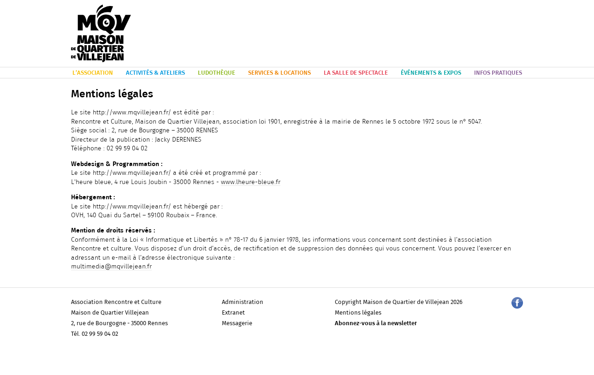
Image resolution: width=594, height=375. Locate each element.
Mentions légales (358, 313)
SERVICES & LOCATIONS (279, 73)
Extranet (233, 313)
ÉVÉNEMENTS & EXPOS (431, 73)
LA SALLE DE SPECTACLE (356, 73)
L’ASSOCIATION (92, 73)
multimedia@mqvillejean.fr (111, 266)
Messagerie (237, 324)
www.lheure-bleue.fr (250, 182)
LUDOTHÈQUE (216, 73)
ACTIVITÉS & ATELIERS (155, 73)
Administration (242, 302)
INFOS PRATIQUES (498, 73)
